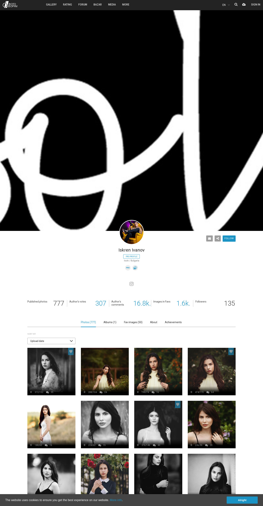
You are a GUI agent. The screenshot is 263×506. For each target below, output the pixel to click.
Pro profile (131, 257)
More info (116, 500)
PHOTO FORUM (10, 4)
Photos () (88, 322)
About (153, 322)
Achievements (173, 322)
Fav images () (133, 322)
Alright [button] (242, 500)
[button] (51, 341)
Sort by (31, 334)
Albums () (110, 322)
